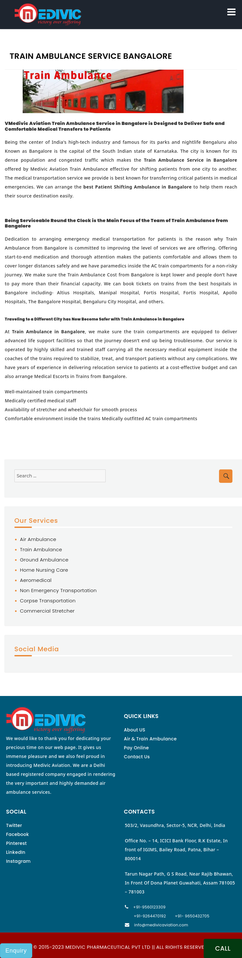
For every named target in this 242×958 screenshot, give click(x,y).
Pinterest (16, 843)
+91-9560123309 (149, 907)
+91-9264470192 (150, 916)
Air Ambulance (38, 539)
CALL (223, 948)
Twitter (14, 825)
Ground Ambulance (44, 559)
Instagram (18, 861)
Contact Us (137, 756)
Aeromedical (36, 580)
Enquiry (16, 950)
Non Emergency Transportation (58, 590)
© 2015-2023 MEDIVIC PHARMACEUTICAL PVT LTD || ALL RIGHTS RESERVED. (120, 947)
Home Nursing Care (44, 570)
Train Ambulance (41, 549)
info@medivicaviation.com (161, 925)
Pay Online (136, 748)
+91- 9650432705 (192, 916)
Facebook (17, 834)
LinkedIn (15, 852)
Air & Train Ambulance (150, 739)
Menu (231, 10)
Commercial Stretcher (47, 610)
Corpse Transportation (48, 600)
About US (134, 730)
